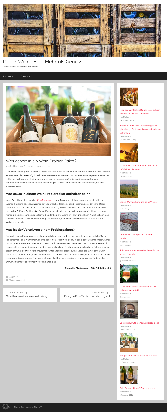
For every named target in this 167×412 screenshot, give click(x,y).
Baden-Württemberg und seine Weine (138, 202)
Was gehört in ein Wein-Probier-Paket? (138, 355)
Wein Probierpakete (46, 200)
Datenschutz (27, 76)
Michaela (46, 166)
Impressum (8, 76)
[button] (5, 406)
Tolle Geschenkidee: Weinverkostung (138, 388)
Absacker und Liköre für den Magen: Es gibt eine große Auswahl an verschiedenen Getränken (140, 129)
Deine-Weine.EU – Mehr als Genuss (42, 61)
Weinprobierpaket (17, 280)
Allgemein (13, 277)
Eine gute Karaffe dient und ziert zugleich (139, 323)
